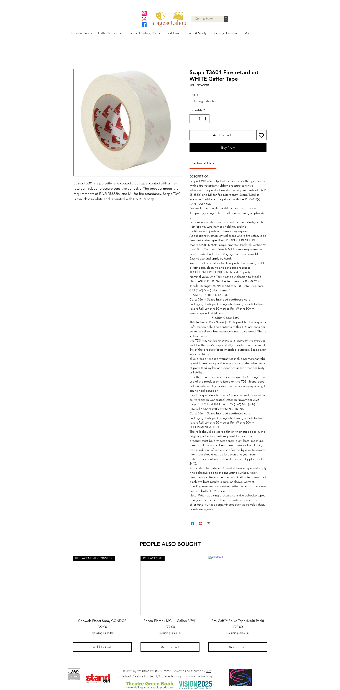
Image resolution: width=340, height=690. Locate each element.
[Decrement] (193, 119)
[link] (203, 163)
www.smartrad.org (199, 676)
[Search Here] (203, 19)
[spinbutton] (199, 119)
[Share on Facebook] (192, 523)
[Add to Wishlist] (261, 135)
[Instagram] (144, 13)
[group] (170, 604)
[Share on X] (208, 523)
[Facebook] (144, 24)
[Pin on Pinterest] (200, 523)
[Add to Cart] (102, 647)
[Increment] (206, 119)
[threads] (144, 18)
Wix (208, 671)
